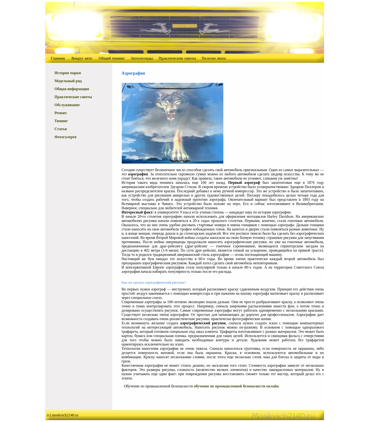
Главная (58, 58)
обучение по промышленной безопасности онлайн (236, 386)
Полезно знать (214, 58)
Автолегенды (142, 58)
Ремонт (61, 113)
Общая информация (72, 89)
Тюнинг (61, 121)
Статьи (61, 129)
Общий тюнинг (112, 58)
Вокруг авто (81, 58)
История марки (68, 73)
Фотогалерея (65, 137)
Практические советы (177, 58)
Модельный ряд (68, 81)
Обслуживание (67, 105)
